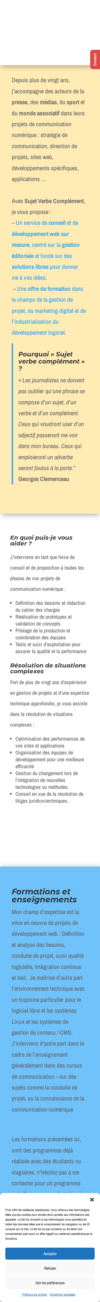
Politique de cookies (34, 1294)
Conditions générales (62, 1294)
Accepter (50, 1253)
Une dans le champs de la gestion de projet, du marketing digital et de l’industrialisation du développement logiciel (49, 311)
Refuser (50, 1268)
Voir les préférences (50, 1283)
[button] (92, 1199)
